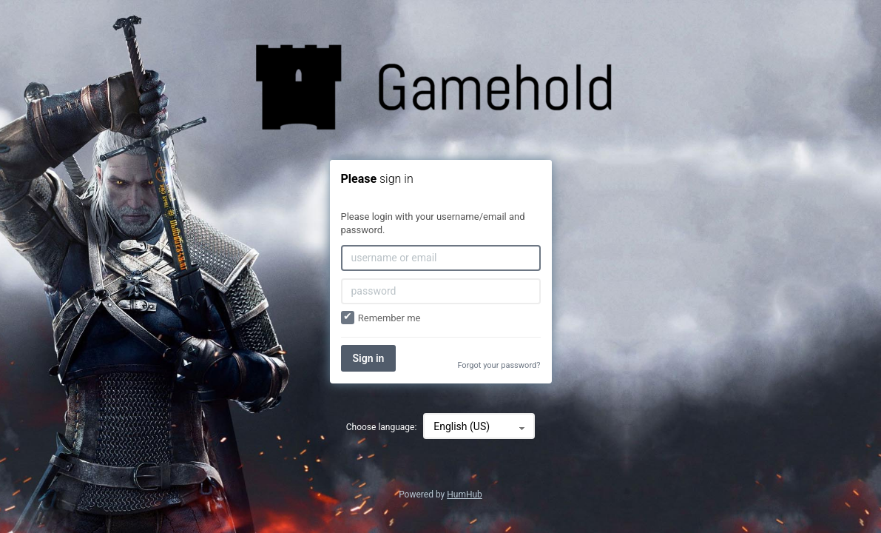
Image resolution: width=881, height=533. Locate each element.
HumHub (464, 494)
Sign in (369, 358)
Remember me (381, 318)
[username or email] (441, 258)
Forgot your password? (498, 365)
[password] (441, 291)
